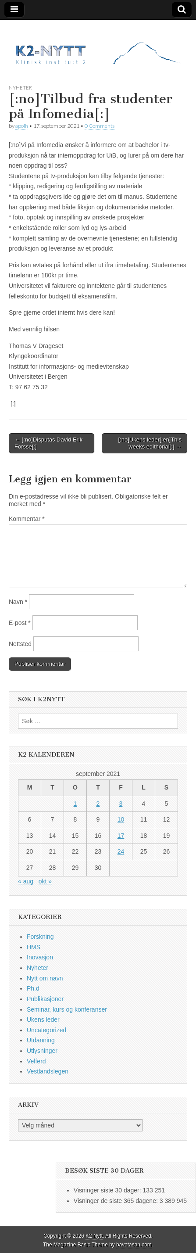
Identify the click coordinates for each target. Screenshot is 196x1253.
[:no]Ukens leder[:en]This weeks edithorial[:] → (150, 443)
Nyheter (20, 87)
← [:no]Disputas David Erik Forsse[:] (48, 443)
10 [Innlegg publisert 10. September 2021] (121, 819)
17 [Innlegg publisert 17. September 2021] (121, 835)
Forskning (40, 936)
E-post (20, 622)
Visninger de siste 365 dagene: (117, 1200)
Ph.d (33, 988)
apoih (21, 125)
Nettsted (20, 643)
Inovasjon (40, 957)
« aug (25, 881)
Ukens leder (43, 1019)
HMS (33, 947)
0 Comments (99, 125)
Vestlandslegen (47, 1071)
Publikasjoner (45, 998)
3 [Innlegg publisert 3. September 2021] (121, 803)
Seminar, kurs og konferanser (67, 1009)
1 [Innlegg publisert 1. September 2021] (75, 803)
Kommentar (27, 518)
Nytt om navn (45, 978)
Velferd (36, 1061)
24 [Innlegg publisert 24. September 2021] (121, 851)
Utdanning (41, 1040)
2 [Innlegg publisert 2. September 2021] (98, 803)
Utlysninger (42, 1050)
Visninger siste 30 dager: (108, 1190)
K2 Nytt (94, 1236)
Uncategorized (46, 1030)
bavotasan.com (134, 1245)
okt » (45, 881)
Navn (18, 601)
